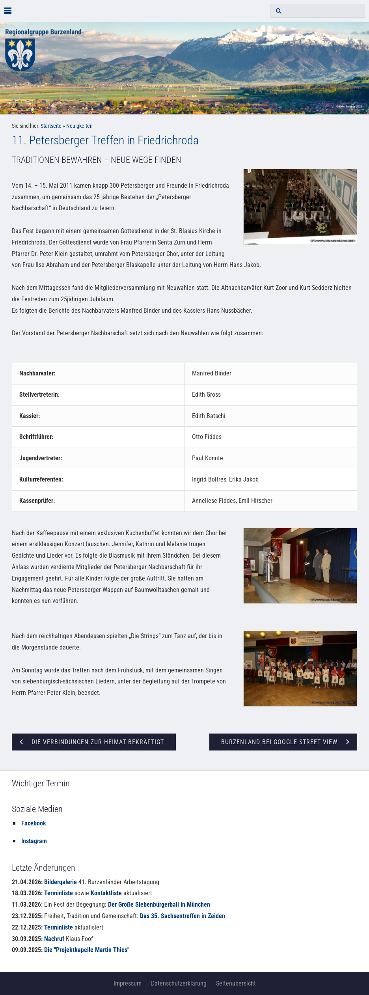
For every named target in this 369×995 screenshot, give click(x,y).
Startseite (51, 126)
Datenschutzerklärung (179, 983)
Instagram (34, 841)
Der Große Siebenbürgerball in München (159, 904)
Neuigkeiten (79, 126)
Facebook (33, 823)
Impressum (128, 983)
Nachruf (54, 939)
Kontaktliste (106, 893)
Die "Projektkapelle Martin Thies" (86, 950)
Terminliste (58, 893)
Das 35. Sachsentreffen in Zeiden (182, 916)
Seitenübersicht (236, 983)
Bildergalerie (60, 882)
